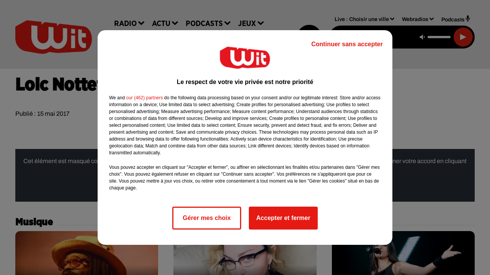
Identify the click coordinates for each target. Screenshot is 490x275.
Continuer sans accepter (347, 44)
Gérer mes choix (206, 218)
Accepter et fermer (283, 218)
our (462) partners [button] (144, 97)
